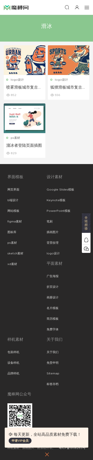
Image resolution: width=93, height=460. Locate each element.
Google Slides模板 (60, 189)
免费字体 (53, 329)
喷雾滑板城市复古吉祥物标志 (24, 87)
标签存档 (53, 384)
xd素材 (12, 264)
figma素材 (14, 221)
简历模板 (53, 318)
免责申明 (53, 362)
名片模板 (53, 308)
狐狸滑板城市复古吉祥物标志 (68, 87)
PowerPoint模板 (58, 210)
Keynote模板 (56, 200)
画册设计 (53, 297)
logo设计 (17, 79)
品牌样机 (13, 373)
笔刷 (50, 221)
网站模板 (13, 210)
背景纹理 (53, 242)
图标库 (11, 232)
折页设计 (53, 286)
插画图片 (53, 232)
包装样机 (13, 352)
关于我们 (53, 352)
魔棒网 (16, 7)
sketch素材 (15, 253)
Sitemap (53, 373)
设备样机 (13, 362)
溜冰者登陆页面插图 (24, 145)
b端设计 (12, 200)
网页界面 (13, 189)
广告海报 (53, 276)
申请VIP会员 (20, 440)
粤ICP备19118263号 (72, 447)
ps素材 (15, 137)
